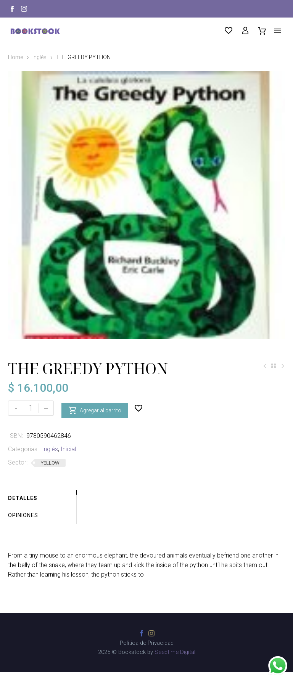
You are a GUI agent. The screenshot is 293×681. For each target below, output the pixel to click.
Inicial (68, 457)
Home (15, 57)
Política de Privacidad (147, 652)
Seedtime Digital (175, 660)
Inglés (39, 57)
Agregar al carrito (94, 417)
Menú (277, 31)
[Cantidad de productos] (31, 417)
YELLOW (50, 471)
